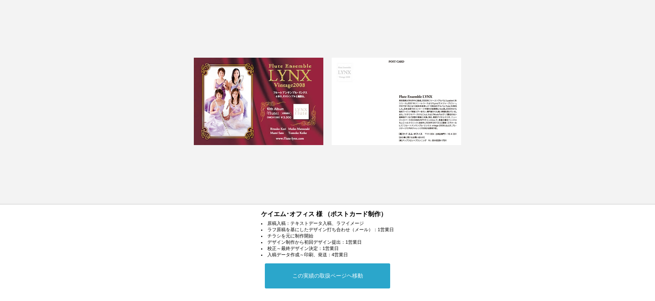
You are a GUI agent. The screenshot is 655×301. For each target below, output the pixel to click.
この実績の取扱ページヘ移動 (327, 276)
